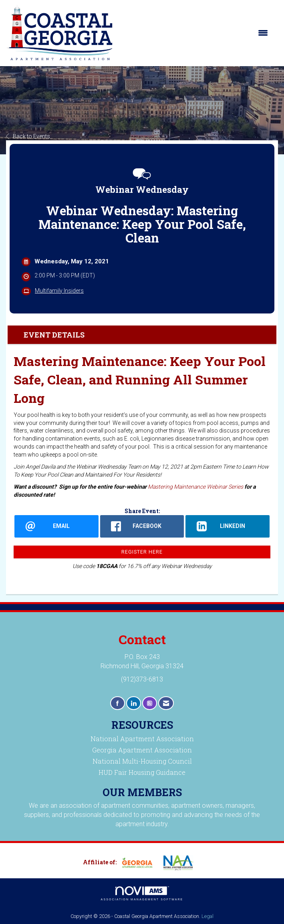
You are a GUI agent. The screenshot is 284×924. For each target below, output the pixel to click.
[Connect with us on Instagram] (149, 703)
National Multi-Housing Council (142, 761)
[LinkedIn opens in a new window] (227, 526)
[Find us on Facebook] (117, 703)
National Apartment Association (142, 738)
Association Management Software (142, 893)
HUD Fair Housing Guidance (142, 772)
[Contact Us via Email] (166, 703)
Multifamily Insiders (59, 290)
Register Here (142, 552)
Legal (207, 916)
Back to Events (28, 136)
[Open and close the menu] (194, 33)
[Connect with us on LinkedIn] (133, 703)
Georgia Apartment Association (142, 750)
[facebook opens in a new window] (142, 526)
